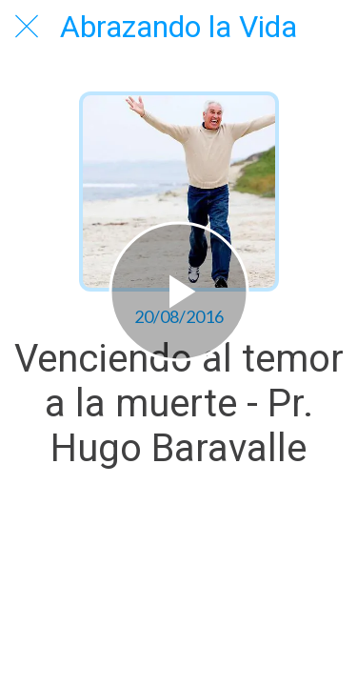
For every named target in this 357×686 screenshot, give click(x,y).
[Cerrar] (26, 26)
